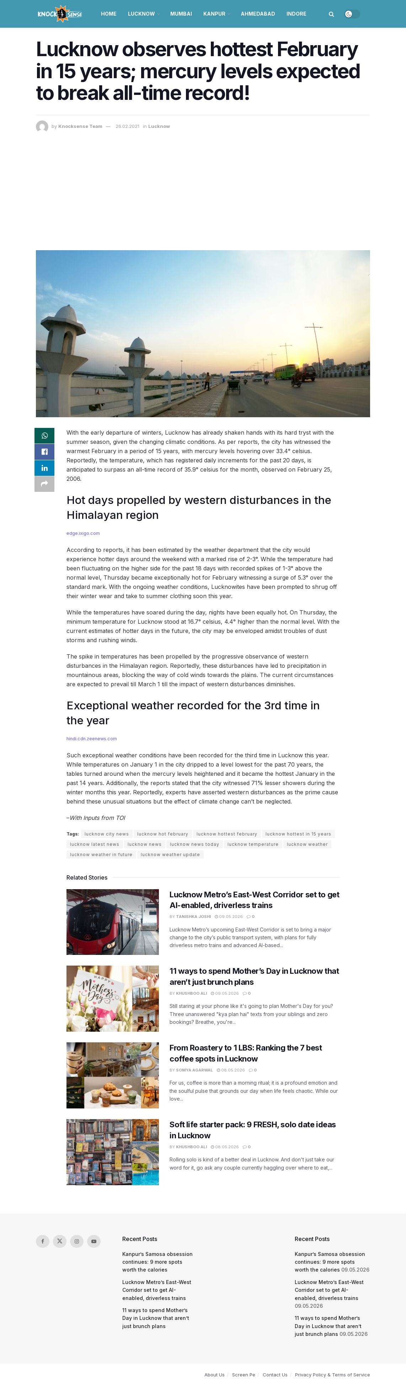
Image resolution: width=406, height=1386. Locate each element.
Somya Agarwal (194, 1070)
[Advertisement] (203, 186)
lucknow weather (307, 844)
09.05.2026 (229, 916)
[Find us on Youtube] (94, 1241)
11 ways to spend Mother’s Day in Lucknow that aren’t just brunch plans (155, 1318)
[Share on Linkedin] (44, 470)
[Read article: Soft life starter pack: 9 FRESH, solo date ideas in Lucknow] (112, 1152)
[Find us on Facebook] (42, 1241)
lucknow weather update (170, 854)
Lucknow (141, 14)
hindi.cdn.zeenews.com (91, 738)
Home (109, 14)
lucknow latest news (94, 844)
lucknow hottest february (227, 834)
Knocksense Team (80, 126)
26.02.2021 (127, 126)
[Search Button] (331, 14)
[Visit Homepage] (60, 14)
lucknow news (145, 844)
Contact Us (275, 1374)
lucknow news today (194, 844)
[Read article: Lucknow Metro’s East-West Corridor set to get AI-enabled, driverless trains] (112, 922)
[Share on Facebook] (44, 453)
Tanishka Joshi (193, 916)
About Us (214, 1374)
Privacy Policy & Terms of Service (332, 1374)
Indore (296, 14)
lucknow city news (107, 834)
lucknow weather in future (101, 854)
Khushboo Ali (191, 993)
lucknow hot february (162, 834)
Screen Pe (243, 1374)
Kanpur (214, 14)
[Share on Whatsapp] (44, 436)
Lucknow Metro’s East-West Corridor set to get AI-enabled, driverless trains (156, 1290)
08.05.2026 (231, 1070)
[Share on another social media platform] (44, 487)
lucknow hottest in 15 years (298, 834)
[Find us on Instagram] (77, 1241)
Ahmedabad (258, 14)
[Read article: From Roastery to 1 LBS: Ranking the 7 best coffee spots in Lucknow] (112, 1075)
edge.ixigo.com (83, 533)
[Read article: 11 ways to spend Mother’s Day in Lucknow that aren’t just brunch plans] (112, 999)
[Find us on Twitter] (59, 1241)
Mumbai (181, 14)
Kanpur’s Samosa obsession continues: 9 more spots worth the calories (157, 1262)
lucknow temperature (253, 844)
